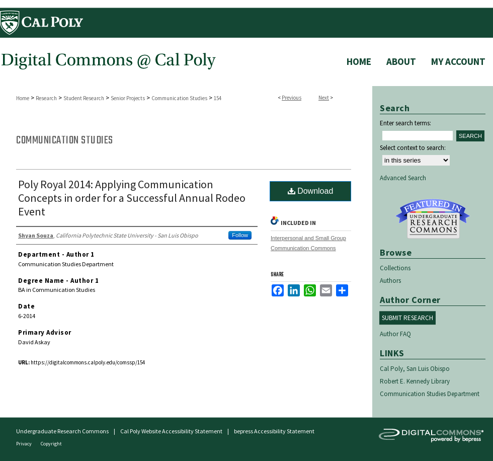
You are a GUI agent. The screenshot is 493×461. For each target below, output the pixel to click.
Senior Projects (128, 98)
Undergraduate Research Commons (432, 219)
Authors (390, 280)
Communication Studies (179, 98)
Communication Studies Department (429, 394)
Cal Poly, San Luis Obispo (415, 368)
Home (22, 98)
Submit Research (407, 318)
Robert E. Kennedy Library (415, 381)
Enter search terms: (405, 123)
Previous (291, 97)
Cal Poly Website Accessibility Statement (171, 431)
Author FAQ (395, 334)
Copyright (51, 443)
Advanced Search (403, 178)
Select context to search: (413, 147)
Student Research (83, 98)
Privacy (24, 443)
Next (323, 97)
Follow (240, 235)
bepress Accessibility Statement (274, 431)
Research (46, 98)
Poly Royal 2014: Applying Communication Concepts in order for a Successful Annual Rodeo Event (131, 197)
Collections (395, 268)
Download (311, 191)
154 (217, 98)
